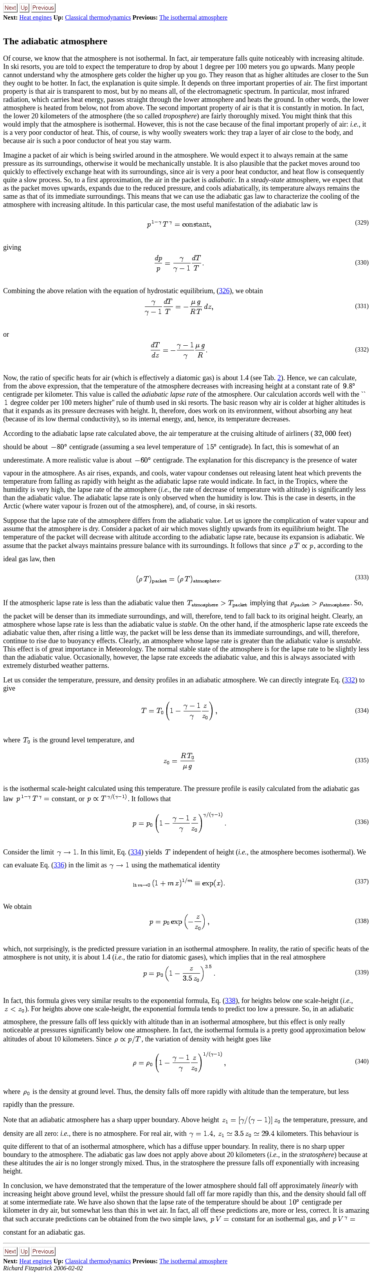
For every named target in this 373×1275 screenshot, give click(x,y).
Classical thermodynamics (98, 17)
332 (349, 680)
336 (59, 865)
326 (224, 291)
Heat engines (35, 17)
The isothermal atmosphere (193, 17)
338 (230, 1001)
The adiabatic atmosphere (55, 41)
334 (136, 852)
